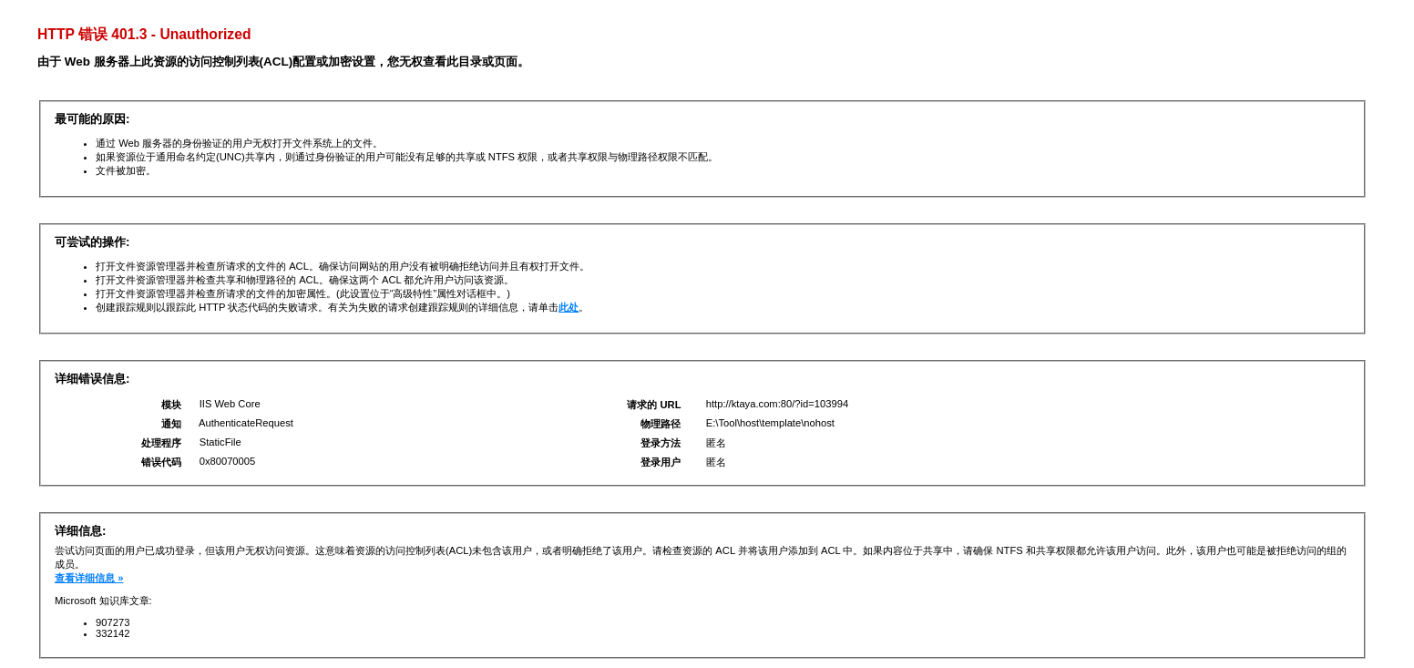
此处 (568, 307)
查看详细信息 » (89, 577)
